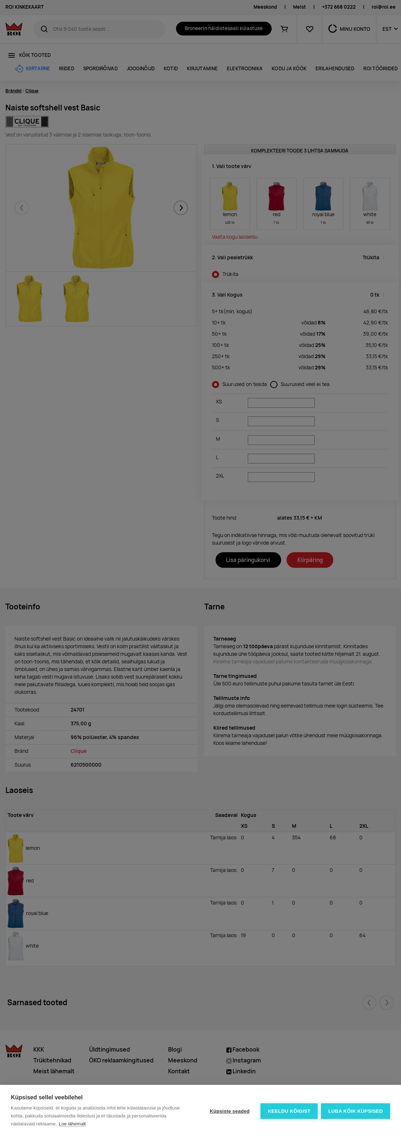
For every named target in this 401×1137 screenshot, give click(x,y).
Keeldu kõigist (289, 1111)
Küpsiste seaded (229, 1111)
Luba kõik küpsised (355, 1111)
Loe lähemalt (72, 1123)
